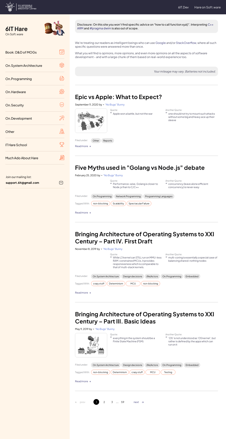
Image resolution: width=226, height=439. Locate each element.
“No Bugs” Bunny (115, 104)
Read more (81, 146)
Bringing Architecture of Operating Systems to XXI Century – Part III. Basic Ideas (145, 317)
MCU (133, 283)
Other (96, 140)
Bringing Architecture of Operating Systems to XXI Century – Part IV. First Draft (145, 237)
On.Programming (102, 196)
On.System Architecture (106, 276)
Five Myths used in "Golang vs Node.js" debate (140, 167)
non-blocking (100, 203)
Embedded (192, 276)
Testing (168, 372)
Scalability (118, 203)
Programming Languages (159, 196)
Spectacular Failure (139, 203)
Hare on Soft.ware (207, 7)
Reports (107, 140)
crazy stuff (98, 283)
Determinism (116, 283)
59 (122, 402)
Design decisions (132, 276)
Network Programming (128, 196)
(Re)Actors (152, 276)
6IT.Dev (183, 7)
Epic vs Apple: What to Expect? (118, 96)
